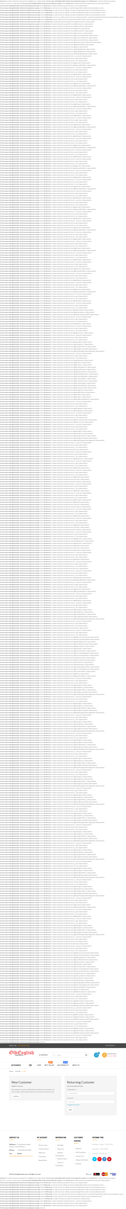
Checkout (42, 1156)
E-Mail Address (71, 1089)
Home (11, 1071)
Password (70, 1098)
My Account (43, 1145)
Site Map (60, 1145)
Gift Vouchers (81, 1152)
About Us (60, 1149)
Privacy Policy (62, 1159)
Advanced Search (82, 1160)
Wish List (42, 1153)
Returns (79, 1149)
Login (24, 1071)
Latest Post (80, 1156)
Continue (16, 1096)
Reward (78, 1164)
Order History (44, 1149)
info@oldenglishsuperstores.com (21, 1156)
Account (17, 1071)
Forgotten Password (73, 1105)
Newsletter (43, 1160)
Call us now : (13, 1045)
